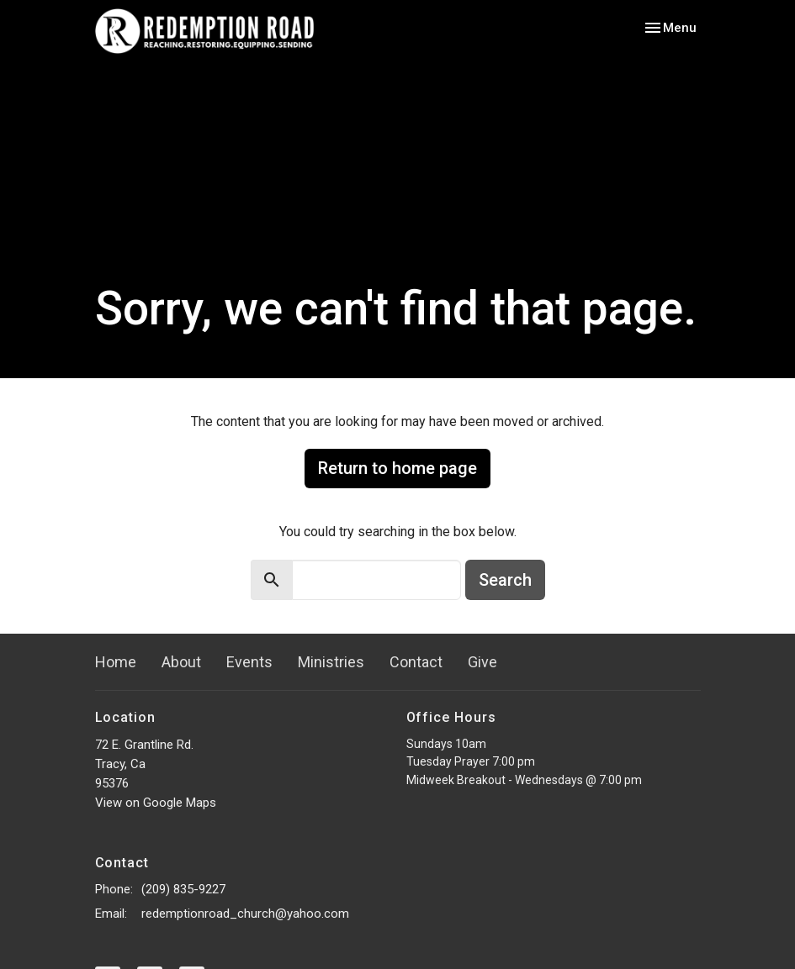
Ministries (331, 662)
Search (505, 580)
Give (482, 662)
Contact (416, 662)
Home (115, 662)
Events (249, 662)
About (181, 662)
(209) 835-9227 (183, 889)
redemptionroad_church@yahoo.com (245, 913)
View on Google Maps (155, 802)
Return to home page (397, 468)
